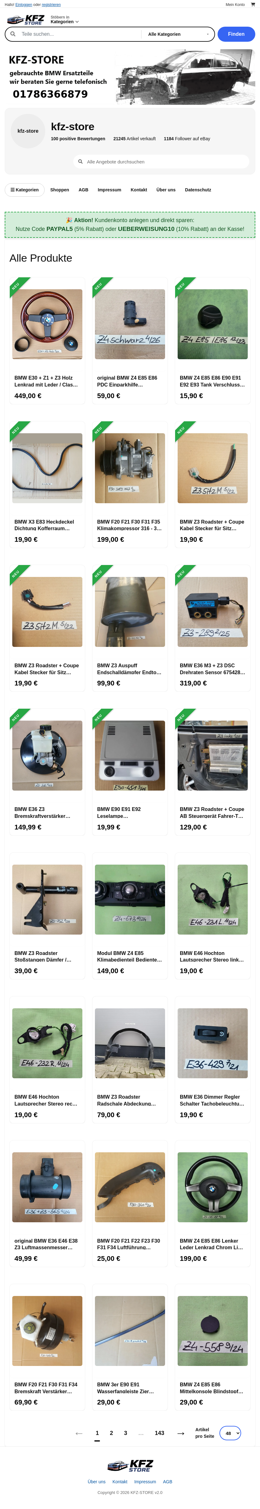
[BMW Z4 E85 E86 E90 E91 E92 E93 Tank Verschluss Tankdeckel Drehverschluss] (212, 324)
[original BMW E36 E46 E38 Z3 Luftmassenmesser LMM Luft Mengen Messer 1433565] (47, 1187)
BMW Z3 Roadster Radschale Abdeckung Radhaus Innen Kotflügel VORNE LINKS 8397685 (126, 1100)
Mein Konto (235, 5)
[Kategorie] (179, 34)
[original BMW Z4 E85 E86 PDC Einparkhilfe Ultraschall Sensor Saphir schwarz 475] (130, 324)
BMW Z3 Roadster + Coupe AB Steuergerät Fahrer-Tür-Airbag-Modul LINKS (212, 812)
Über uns (166, 189)
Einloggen (23, 5)
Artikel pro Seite (205, 1433)
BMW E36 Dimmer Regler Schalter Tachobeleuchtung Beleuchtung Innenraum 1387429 (213, 1100)
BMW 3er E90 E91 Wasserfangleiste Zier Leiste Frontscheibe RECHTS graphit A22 (123, 1387)
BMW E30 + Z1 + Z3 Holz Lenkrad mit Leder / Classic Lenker (47, 381)
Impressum (109, 189)
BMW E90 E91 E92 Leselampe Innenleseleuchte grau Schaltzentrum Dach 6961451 (123, 812)
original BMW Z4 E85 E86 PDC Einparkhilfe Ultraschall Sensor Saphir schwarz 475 (127, 381)
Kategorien (25, 189)
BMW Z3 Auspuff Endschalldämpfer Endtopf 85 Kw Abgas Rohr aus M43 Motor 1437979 (130, 668)
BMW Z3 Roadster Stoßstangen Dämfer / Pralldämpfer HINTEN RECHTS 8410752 (40, 956)
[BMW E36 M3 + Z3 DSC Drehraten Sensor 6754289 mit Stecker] (212, 612)
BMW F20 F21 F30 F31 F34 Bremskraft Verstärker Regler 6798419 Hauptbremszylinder (45, 1387)
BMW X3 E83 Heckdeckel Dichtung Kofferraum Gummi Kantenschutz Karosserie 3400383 (44, 525)
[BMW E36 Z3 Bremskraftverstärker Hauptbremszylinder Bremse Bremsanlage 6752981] (47, 756)
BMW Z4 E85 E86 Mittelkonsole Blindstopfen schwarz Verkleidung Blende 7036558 (212, 1387)
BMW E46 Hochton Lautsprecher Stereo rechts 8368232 (47, 1100)
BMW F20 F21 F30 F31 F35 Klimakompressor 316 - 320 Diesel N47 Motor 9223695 (129, 525)
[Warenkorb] (253, 5)
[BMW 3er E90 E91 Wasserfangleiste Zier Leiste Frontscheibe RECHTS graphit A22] (130, 1331)
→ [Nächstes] (181, 1432)
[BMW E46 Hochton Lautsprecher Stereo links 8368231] (212, 900)
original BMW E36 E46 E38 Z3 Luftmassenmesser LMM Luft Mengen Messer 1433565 (46, 1244)
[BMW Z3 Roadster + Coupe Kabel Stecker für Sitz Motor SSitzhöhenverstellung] (47, 612)
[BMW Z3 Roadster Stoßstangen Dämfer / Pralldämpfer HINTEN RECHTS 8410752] (47, 900)
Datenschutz (198, 189)
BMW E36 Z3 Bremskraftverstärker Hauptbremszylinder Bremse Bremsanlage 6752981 (40, 812)
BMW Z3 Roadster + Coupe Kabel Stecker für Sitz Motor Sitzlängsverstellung (212, 525)
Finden (236, 34)
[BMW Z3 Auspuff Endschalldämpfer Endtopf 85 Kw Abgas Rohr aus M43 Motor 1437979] (130, 612)
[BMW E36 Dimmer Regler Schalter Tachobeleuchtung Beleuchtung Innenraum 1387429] (212, 1043)
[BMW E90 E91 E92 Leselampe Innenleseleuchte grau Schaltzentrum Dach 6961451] (130, 756)
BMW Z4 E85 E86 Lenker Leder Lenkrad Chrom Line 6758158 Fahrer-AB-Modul (212, 1244)
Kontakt (139, 189)
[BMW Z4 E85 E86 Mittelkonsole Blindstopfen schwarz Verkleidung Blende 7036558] (212, 1331)
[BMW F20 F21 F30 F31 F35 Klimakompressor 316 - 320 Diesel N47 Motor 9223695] (130, 468)
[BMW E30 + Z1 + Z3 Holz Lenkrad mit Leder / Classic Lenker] (47, 324)
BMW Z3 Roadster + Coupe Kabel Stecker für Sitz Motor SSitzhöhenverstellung (46, 668)
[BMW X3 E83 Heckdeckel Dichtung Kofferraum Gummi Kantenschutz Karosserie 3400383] (47, 468)
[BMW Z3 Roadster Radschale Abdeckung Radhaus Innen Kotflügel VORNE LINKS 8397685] (130, 1043)
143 (159, 1433)
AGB (83, 189)
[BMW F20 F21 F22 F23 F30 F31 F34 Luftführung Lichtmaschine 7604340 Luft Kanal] (130, 1187)
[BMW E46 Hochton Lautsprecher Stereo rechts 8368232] (47, 1043)
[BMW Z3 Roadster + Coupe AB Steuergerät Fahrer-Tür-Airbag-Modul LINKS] (212, 756)
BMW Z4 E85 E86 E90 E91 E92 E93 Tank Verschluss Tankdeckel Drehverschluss (210, 381)
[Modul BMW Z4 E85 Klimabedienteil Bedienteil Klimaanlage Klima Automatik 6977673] (130, 900)
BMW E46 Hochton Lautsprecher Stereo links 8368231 (211, 956)
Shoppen (59, 189)
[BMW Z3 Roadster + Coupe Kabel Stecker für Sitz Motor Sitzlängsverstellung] (212, 468)
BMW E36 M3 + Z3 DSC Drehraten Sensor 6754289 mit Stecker (211, 668)
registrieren (51, 5)
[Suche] (78, 34)
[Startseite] (129, 1465)
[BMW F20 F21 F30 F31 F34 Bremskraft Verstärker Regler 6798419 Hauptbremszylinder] (47, 1331)
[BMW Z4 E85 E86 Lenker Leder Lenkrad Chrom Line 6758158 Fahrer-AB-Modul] (212, 1187)
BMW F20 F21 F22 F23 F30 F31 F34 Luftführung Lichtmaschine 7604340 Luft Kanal (128, 1244)
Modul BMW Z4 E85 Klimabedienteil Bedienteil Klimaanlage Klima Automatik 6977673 (128, 956)
